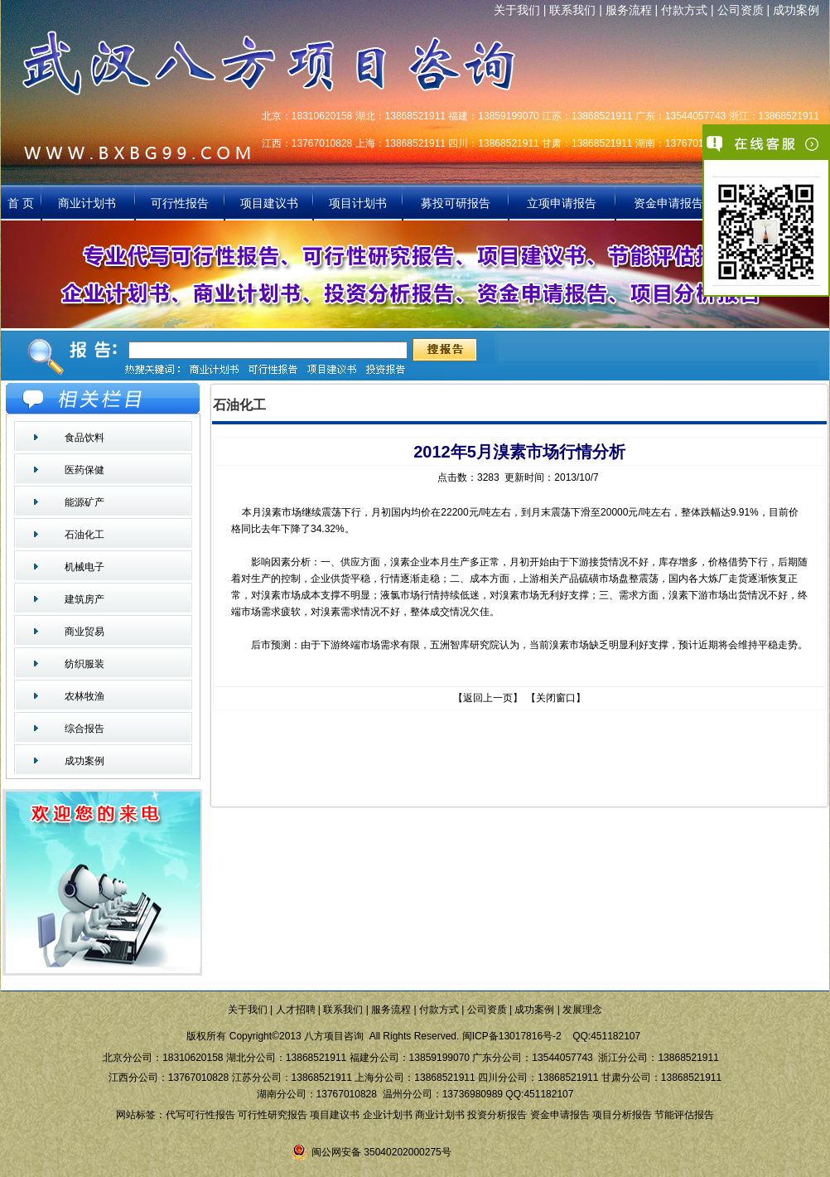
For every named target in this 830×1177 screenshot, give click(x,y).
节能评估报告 (684, 1115)
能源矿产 (84, 502)
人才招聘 (296, 1009)
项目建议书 (269, 203)
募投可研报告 (455, 203)
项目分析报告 (622, 1115)
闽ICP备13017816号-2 (512, 1036)
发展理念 (582, 1009)
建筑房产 (84, 599)
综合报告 (84, 728)
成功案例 (796, 10)
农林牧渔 (84, 696)
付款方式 (684, 10)
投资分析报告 (497, 1115)
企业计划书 (388, 1115)
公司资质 (740, 10)
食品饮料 (84, 437)
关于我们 (517, 10)
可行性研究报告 (272, 1115)
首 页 (20, 203)
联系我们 (572, 10)
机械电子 (84, 567)
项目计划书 (358, 203)
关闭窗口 (556, 698)
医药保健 (84, 470)
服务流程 (629, 10)
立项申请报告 (561, 203)
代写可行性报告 (200, 1115)
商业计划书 (88, 203)
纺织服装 (84, 664)
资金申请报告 (668, 203)
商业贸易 (84, 631)
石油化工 (84, 534)
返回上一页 (488, 698)
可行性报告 (180, 203)
